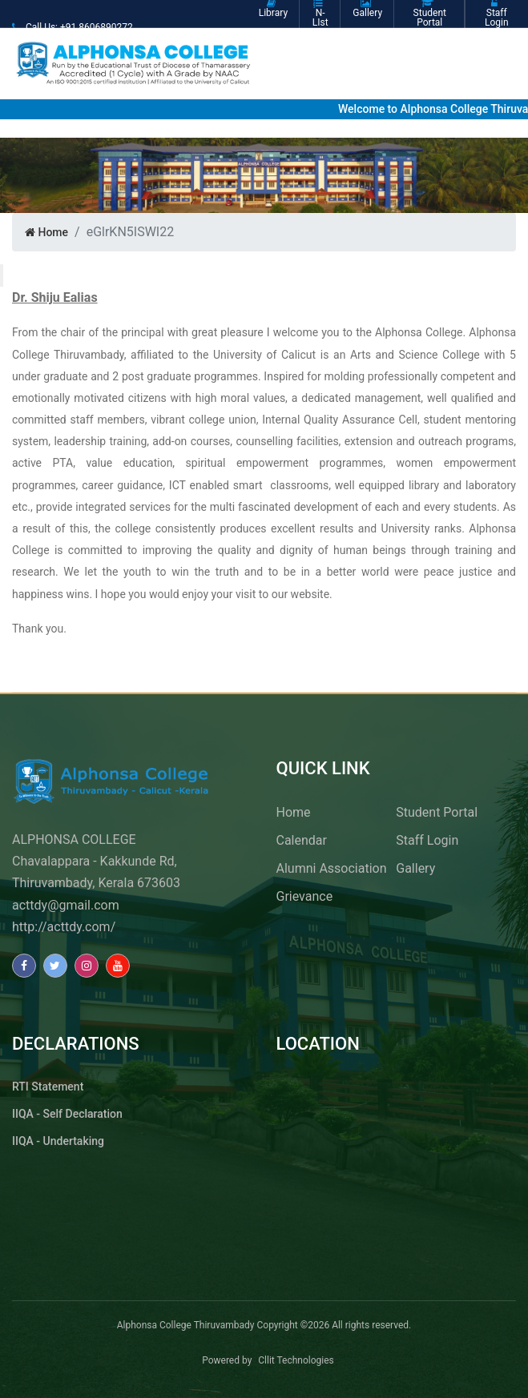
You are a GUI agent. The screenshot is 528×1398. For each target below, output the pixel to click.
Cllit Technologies (296, 1360)
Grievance (304, 896)
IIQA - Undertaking (58, 1141)
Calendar (301, 840)
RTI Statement (47, 1086)
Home (46, 232)
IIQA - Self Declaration (67, 1113)
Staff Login (427, 840)
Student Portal (437, 812)
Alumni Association (331, 868)
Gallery (415, 868)
